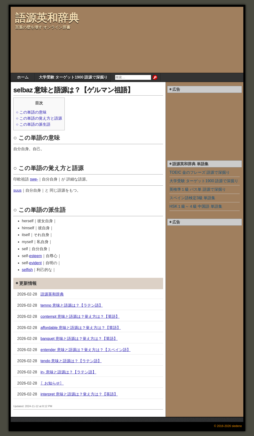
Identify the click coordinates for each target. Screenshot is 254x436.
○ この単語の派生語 (33, 124)
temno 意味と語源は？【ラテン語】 (71, 305)
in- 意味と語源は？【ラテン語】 (68, 372)
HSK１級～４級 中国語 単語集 (195, 206)
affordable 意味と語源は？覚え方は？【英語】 (80, 328)
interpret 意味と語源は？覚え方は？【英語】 (79, 394)
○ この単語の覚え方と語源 (39, 118)
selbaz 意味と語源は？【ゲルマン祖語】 (73, 90)
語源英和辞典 (47, 18)
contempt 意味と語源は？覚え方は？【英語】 (79, 316)
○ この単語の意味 (31, 112)
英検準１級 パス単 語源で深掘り (197, 189)
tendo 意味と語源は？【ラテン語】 (71, 361)
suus (17, 190)
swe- (34, 179)
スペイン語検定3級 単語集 (192, 198)
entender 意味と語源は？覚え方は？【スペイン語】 (85, 350)
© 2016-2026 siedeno (228, 426)
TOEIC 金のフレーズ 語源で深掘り (199, 172)
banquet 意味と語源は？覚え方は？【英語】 (79, 339)
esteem (35, 256)
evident (35, 263)
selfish (27, 270)
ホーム (23, 77)
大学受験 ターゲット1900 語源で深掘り (73, 77)
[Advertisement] (117, 39)
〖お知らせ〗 (52, 383)
